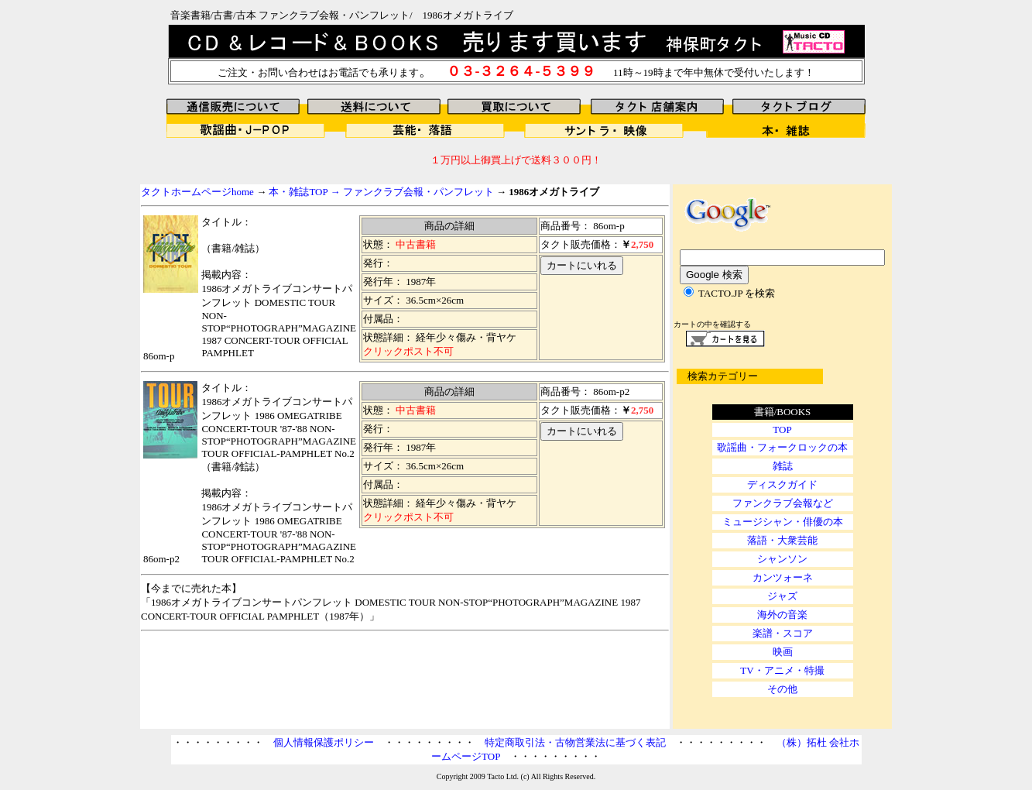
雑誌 (783, 466)
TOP (782, 429)
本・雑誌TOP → (305, 192)
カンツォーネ (783, 577)
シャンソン (782, 559)
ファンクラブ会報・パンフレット (418, 192)
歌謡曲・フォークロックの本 (782, 447)
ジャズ (782, 596)
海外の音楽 (782, 614)
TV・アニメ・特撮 (782, 670)
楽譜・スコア (783, 633)
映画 (783, 652)
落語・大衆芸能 (782, 540)
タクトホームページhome (197, 192)
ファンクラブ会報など (782, 503)
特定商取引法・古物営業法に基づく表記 (575, 742)
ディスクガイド (782, 484)
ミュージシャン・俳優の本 (782, 521)
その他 (782, 689)
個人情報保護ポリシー (323, 742)
